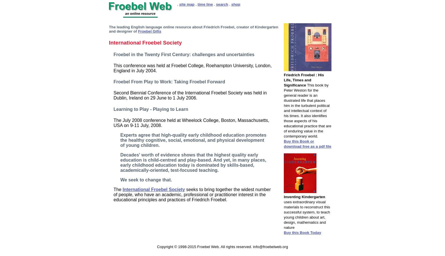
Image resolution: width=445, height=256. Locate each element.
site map (186, 4)
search (222, 4)
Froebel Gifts (149, 31)
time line (205, 4)
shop (235, 4)
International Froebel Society (154, 189)
